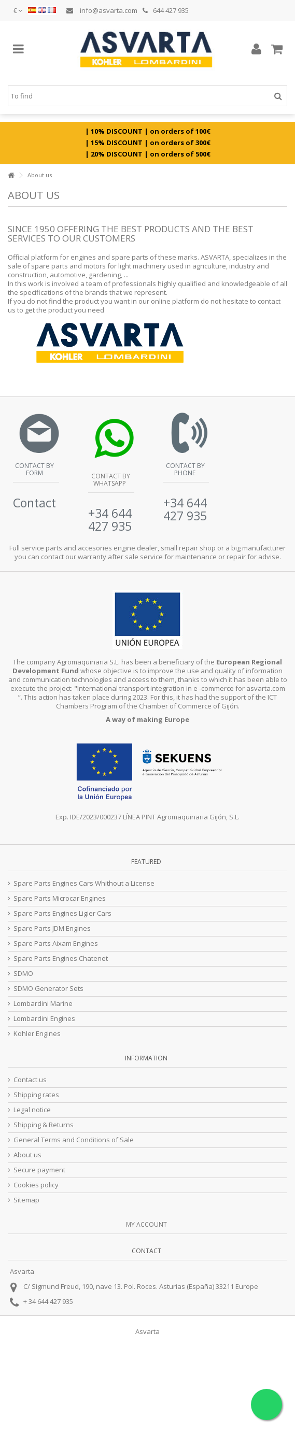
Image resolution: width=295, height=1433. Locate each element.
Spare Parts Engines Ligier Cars (62, 913)
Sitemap (26, 1200)
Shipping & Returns (43, 1124)
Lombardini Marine (43, 1003)
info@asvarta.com (101, 10)
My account (146, 1224)
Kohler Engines (37, 1033)
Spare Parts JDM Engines (52, 928)
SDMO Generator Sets (48, 988)
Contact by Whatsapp (110, 480)
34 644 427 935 (51, 1301)
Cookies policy (36, 1185)
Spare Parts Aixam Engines (55, 943)
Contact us (30, 1079)
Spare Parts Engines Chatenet (60, 958)
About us (27, 1155)
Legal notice (32, 1109)
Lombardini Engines (44, 1018)
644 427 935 (166, 10)
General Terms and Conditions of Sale (73, 1140)
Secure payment (39, 1170)
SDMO (23, 973)
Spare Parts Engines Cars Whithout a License (83, 883)
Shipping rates (36, 1094)
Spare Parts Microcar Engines (59, 898)
